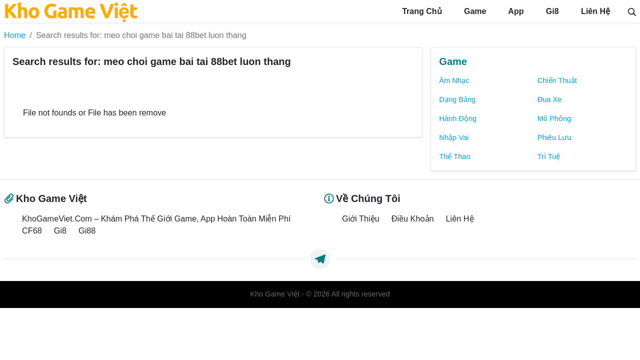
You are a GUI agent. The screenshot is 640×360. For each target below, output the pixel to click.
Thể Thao (454, 156)
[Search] (632, 11)
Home (15, 35)
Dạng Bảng (457, 100)
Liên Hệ (594, 11)
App (515, 11)
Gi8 (551, 11)
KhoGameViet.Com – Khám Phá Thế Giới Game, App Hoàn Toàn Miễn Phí (156, 218)
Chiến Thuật (557, 80)
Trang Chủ (421, 11)
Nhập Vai (453, 138)
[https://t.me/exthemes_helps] (320, 259)
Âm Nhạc (454, 80)
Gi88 (87, 230)
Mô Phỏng (555, 118)
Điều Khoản (413, 218)
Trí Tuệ (549, 156)
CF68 (32, 230)
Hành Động (457, 118)
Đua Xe (550, 100)
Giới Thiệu (361, 218)
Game (474, 11)
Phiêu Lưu (555, 138)
